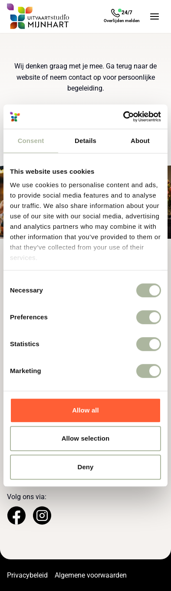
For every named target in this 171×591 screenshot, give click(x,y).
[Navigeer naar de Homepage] (38, 16)
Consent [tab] (31, 140)
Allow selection (86, 438)
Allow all (85, 410)
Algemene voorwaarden (91, 575)
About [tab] (140, 140)
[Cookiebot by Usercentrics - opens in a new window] (123, 116)
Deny (85, 467)
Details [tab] (85, 140)
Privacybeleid (27, 575)
